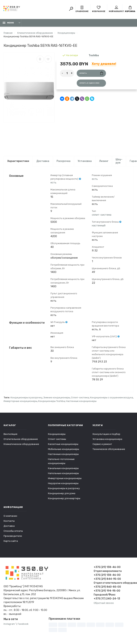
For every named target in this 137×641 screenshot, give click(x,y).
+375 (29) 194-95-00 (107, 590)
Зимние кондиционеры (56, 397)
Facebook (23, 624)
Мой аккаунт (116, 9)
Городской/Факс (104, 594)
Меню (8, 23)
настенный (98, 225)
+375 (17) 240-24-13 (107, 598)
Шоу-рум (119, 161)
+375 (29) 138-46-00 (107, 567)
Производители (13, 536)
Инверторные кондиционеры (20, 401)
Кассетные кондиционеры (63, 444)
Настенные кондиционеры (81, 401)
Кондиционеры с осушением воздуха (111, 397)
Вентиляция (10, 434)
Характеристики (18, 161)
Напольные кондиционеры (63, 473)
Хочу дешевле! (104, 64)
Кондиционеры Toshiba (51, 401)
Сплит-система (80, 397)
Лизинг (103, 161)
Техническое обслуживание (109, 449)
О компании (10, 516)
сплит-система (101, 214)
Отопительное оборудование (21, 439)
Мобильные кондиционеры (63, 449)
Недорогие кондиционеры (63, 483)
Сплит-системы (57, 439)
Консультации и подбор (106, 434)
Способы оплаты (13, 531)
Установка (85, 161)
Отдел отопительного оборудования (113, 582)
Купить (91, 73)
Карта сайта (11, 541)
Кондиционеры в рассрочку (26, 397)
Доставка (42, 161)
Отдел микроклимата (108, 571)
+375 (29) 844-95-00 (107, 578)
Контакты (9, 521)
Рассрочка (63, 161)
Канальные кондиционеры (63, 468)
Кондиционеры (56, 434)
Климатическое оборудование (21, 444)
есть (53, 182)
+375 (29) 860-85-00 (107, 586)
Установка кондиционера (107, 439)
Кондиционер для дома (61, 493)
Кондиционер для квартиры (64, 498)
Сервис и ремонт (102, 444)
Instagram (9, 624)
